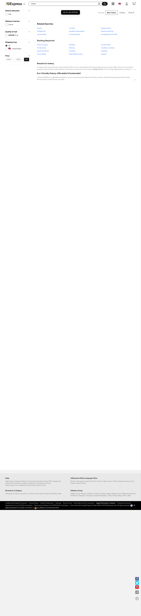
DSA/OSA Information (13, 483)
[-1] (17, 45)
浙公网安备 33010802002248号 (46, 508)
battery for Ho (98, 69)
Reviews (46, 494)
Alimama (98, 494)
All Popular (9, 494)
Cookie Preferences (47, 503)
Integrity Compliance (28, 483)
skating (72, 48)
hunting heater (74, 34)
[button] (24, 4)
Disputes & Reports (21, 481)
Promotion (23, 494)
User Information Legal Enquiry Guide (83, 505)
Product (16, 494)
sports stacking (43, 51)
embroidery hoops (76, 54)
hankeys (72, 45)
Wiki (51, 494)
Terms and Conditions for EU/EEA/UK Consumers (51, 505)
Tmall (109, 496)
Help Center (9, 481)
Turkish (115, 481)
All (9, 46)
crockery (72, 51)
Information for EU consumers (84, 503)
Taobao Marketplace (100, 496)
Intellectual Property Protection (16, 503)
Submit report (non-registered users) (18, 485)
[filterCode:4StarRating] (17, 35)
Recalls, (33, 485)
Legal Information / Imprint (105, 503)
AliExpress (90, 494)
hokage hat (41, 31)
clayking (104, 51)
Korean (127, 481)
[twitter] (137, 583)
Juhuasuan (89, 496)
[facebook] (137, 579)
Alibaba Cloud (116, 494)
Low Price (30, 494)
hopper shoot (106, 28)
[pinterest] (137, 587)
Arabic (72, 483)
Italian (105, 481)
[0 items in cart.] (134, 4)
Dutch (110, 481)
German (99, 481)
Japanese (121, 481)
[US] (17, 48)
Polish (84, 483)
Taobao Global (117, 496)
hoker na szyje (42, 45)
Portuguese (80, 481)
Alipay (103, 494)
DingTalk (82, 496)
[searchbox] (64, 4)
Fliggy (108, 494)
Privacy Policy (33, 503)
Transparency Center (43, 483)
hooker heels (106, 45)
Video (60, 494)
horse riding (41, 54)
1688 (129, 496)
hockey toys (41, 48)
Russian (73, 481)
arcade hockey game (76, 31)
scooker (72, 28)
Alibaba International (128, 494)
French (93, 481)
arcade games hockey (109, 34)
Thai (132, 481)
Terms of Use (67, 503)
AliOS (124, 496)
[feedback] (137, 592)
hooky (39, 28)
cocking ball (41, 34)
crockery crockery (107, 48)
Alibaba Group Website (78, 494)
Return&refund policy (35, 481)
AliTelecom (74, 496)
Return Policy (41, 485)
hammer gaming (107, 31)
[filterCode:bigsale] (17, 14)
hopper (103, 54)
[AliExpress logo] (13, 4)
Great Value (39, 494)
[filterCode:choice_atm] (17, 24)
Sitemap (58, 503)
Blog (55, 494)
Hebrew (78, 483)
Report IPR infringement (52, 481)
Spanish (87, 481)
